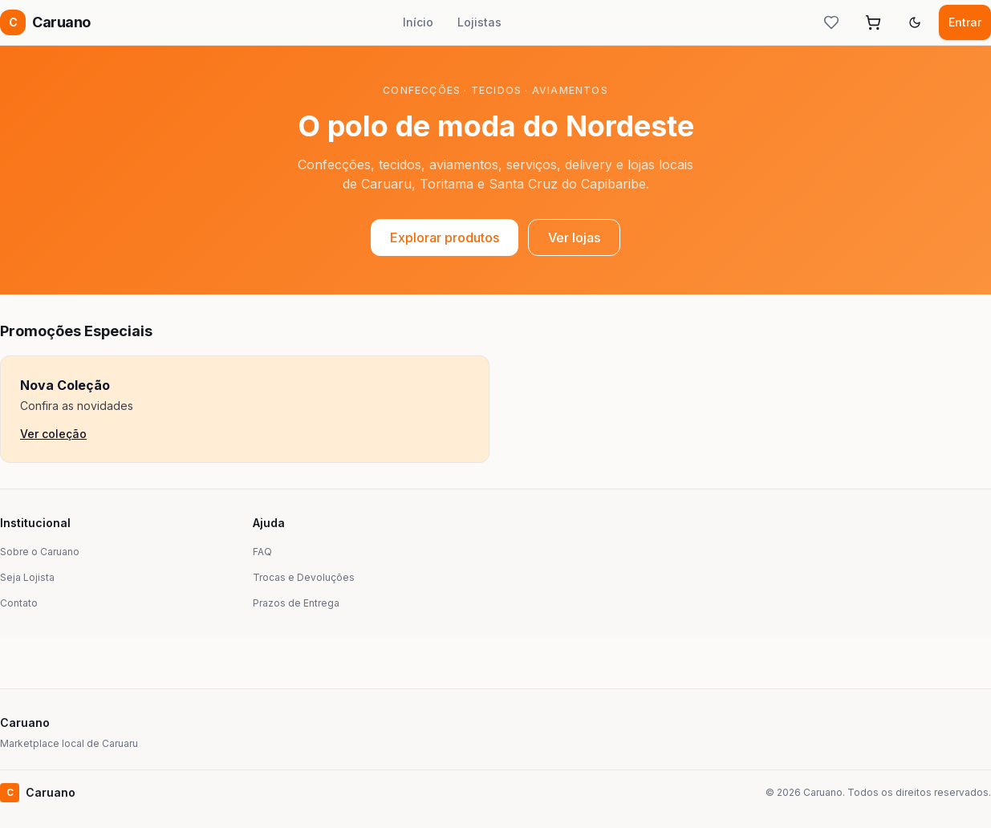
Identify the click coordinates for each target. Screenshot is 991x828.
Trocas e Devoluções (304, 577)
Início (418, 22)
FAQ (262, 552)
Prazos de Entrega (296, 603)
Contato (19, 603)
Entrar (964, 22)
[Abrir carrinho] (873, 22)
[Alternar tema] (914, 22)
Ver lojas (574, 237)
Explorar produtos (444, 237)
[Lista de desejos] (831, 22)
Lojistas (479, 22)
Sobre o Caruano (39, 552)
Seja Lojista (27, 577)
